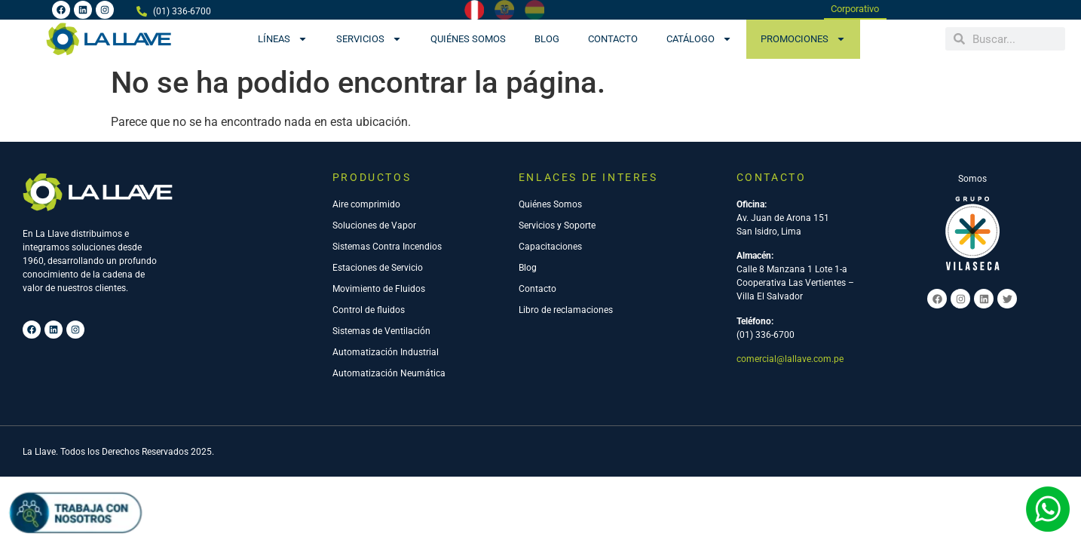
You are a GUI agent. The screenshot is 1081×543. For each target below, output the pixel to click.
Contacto (613, 38)
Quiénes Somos (468, 38)
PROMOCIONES (803, 38)
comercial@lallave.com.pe (790, 359)
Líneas (283, 38)
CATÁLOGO (699, 38)
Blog (546, 38)
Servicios (369, 38)
